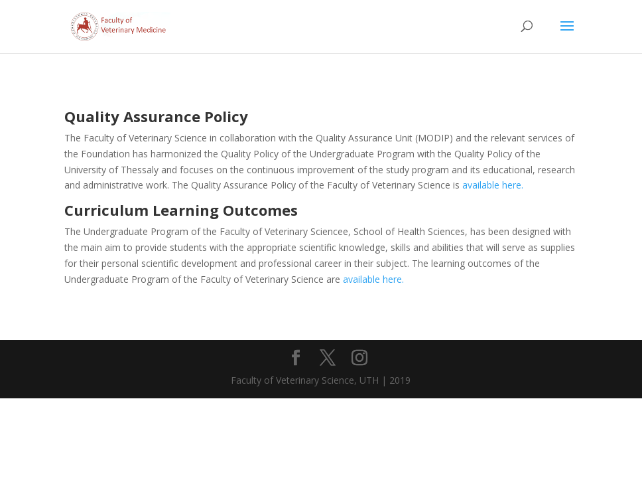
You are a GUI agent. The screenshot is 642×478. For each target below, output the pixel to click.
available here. (492, 185)
